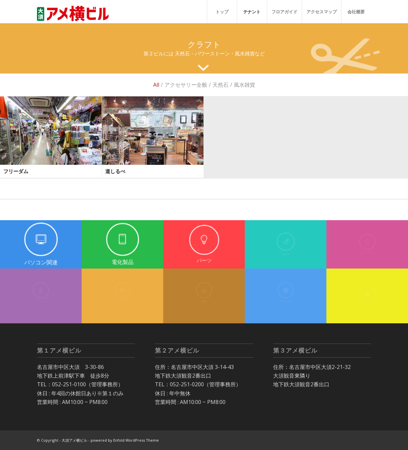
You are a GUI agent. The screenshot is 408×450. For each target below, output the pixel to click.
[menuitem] (222, 11)
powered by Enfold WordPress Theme (125, 440)
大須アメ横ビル (74, 440)
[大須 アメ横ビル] (75, 11)
